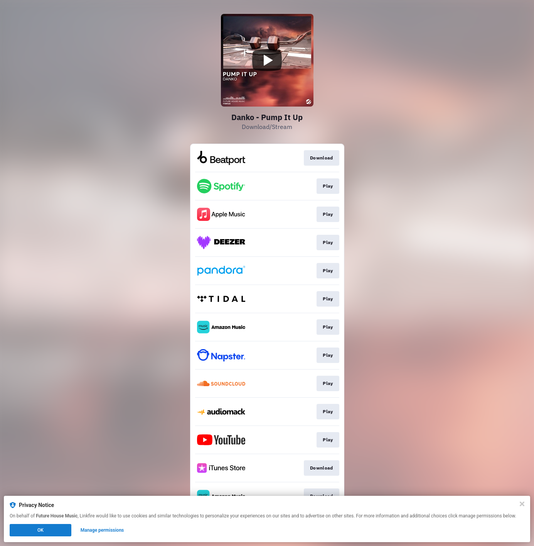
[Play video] (267, 60)
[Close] (522, 504)
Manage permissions (102, 530)
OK (40, 530)
